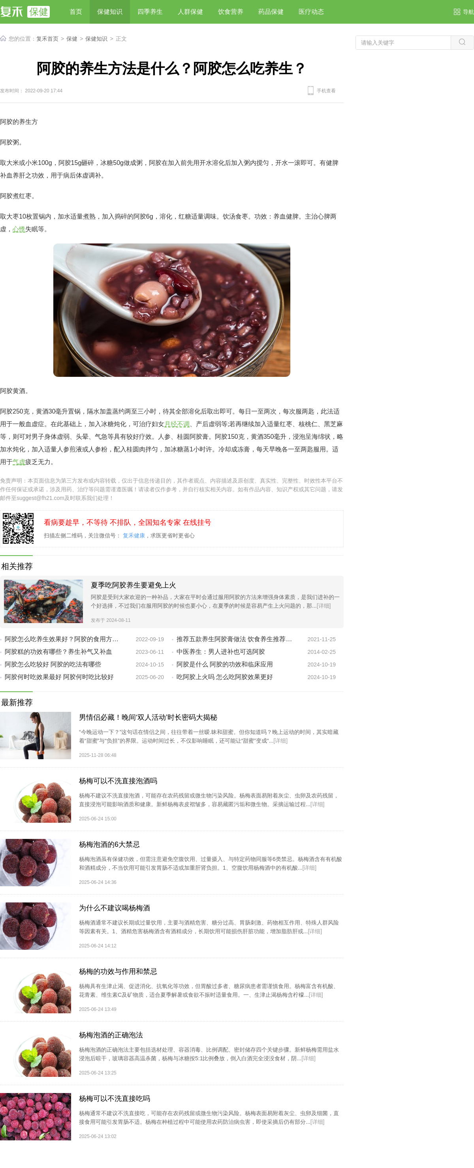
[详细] (324, 606)
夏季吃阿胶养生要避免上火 (133, 585)
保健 (71, 39)
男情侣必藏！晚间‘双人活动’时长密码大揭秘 (148, 717)
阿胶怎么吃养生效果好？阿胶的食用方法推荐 (64, 639)
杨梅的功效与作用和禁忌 (118, 971)
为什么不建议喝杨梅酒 (114, 908)
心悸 (19, 229)
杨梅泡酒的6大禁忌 (109, 844)
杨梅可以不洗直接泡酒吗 (118, 781)
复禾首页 (47, 39)
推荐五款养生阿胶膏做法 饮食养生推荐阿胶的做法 (236, 639)
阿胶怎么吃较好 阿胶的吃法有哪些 (53, 664)
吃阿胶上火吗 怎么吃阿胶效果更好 (225, 677)
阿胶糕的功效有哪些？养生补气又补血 (58, 651)
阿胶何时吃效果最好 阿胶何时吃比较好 (59, 677)
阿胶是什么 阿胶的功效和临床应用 (225, 664)
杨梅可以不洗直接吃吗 (114, 1098)
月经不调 (177, 424)
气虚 (19, 462)
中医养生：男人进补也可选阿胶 (221, 651)
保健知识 (96, 39)
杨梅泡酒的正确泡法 (111, 1035)
